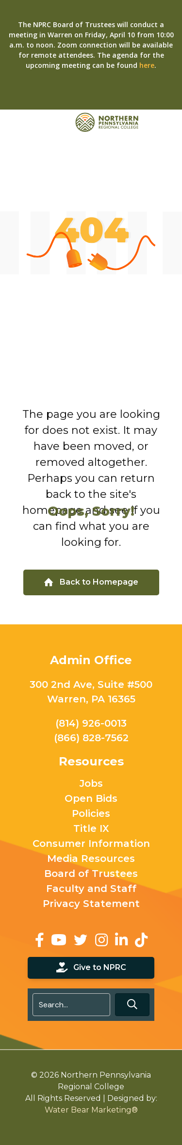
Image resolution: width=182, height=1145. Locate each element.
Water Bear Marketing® (91, 1109)
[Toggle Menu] (169, 121)
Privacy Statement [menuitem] (91, 904)
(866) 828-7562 (91, 738)
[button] (132, 1004)
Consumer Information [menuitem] (91, 844)
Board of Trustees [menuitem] (91, 874)
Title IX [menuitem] (91, 829)
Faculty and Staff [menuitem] (91, 889)
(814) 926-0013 (91, 723)
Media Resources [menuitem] (91, 859)
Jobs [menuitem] (91, 784)
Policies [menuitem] (91, 814)
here (146, 65)
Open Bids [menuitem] (91, 799)
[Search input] (72, 1004)
